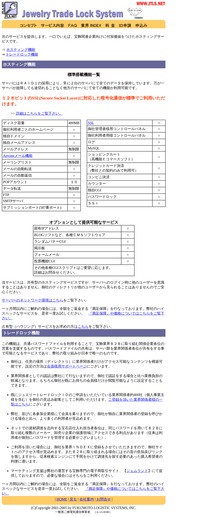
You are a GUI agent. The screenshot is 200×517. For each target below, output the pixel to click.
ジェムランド (137, 471)
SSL (91, 123)
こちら (83, 326)
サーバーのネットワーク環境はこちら (32, 300)
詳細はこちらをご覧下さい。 (39, 113)
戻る (73, 499)
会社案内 (86, 499)
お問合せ (103, 499)
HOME (61, 499)
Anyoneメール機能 (18, 156)
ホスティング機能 (20, 50)
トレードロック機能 (22, 54)
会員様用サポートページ (67, 366)
